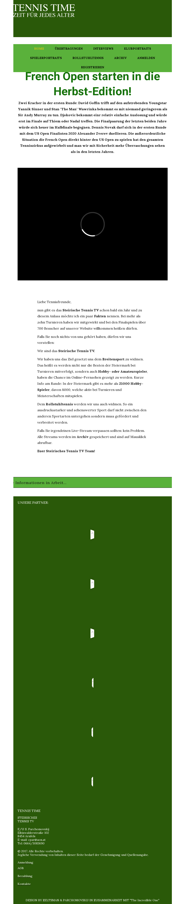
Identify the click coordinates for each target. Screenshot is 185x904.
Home (39, 48)
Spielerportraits (46, 58)
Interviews (103, 48)
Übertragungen (69, 48)
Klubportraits (137, 48)
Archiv (120, 58)
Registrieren (92, 67)
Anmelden (146, 58)
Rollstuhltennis (88, 58)
